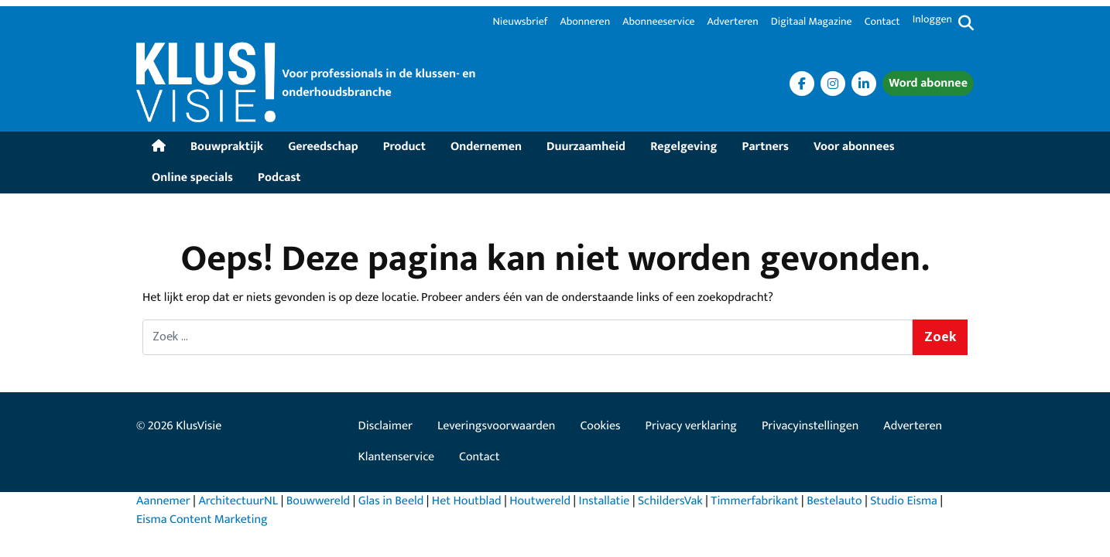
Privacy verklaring (691, 425)
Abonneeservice (658, 22)
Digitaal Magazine (811, 22)
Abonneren (585, 22)
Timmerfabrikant (754, 500)
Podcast (279, 177)
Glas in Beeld (390, 500)
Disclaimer (385, 425)
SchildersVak (670, 500)
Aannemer (163, 500)
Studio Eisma (903, 500)
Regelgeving (683, 146)
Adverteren (733, 22)
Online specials (192, 177)
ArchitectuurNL (238, 500)
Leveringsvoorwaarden (496, 425)
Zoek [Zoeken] (940, 337)
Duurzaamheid (585, 146)
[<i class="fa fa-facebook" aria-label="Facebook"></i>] (802, 83)
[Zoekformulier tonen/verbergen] (966, 23)
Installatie (604, 500)
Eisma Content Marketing (202, 519)
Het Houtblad (467, 500)
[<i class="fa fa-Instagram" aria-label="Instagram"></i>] (833, 83)
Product (404, 146)
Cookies (600, 425)
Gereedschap (323, 146)
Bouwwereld (318, 500)
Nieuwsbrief (519, 22)
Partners (765, 146)
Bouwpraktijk (226, 146)
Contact (882, 22)
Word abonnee (928, 83)
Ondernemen (486, 146)
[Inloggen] (932, 23)
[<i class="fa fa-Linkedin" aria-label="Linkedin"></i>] (863, 83)
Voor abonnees (854, 146)
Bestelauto (834, 500)
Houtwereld (539, 500)
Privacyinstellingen (810, 425)
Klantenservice (396, 456)
